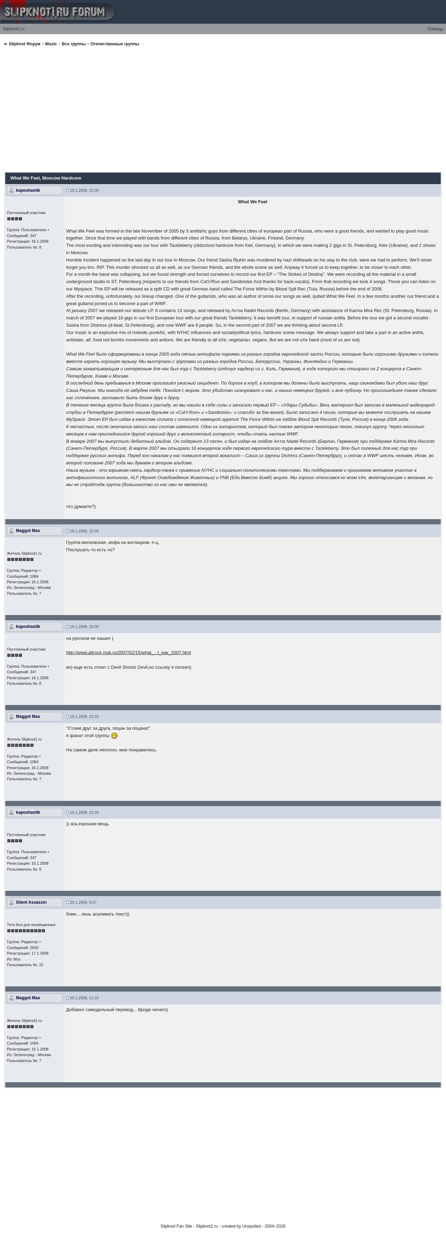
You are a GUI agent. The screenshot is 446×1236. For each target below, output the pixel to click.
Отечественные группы (115, 43)
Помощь (436, 28)
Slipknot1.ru (13, 28)
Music (51, 43)
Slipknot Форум (24, 43)
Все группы (74, 43)
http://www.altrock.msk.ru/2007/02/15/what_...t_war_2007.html (128, 652)
